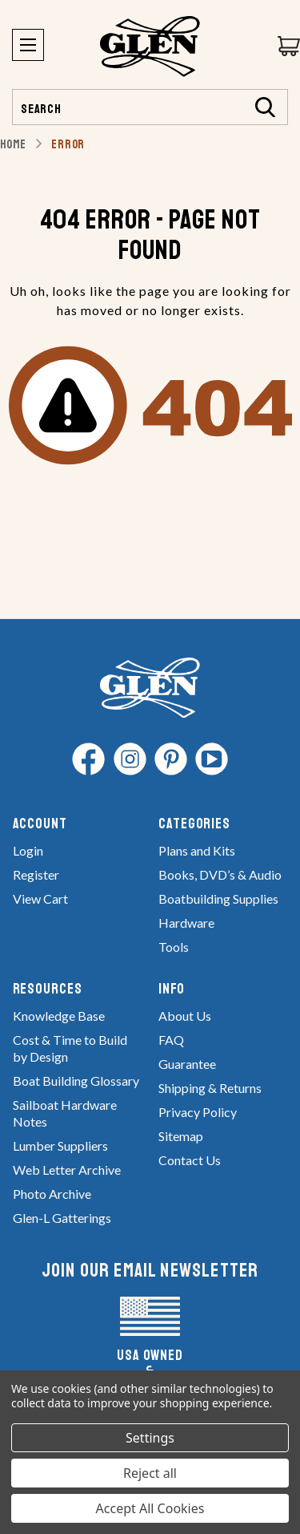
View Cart (40, 898)
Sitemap (180, 1135)
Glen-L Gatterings (62, 1217)
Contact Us (189, 1160)
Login (28, 850)
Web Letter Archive (67, 1169)
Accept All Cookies (150, 1508)
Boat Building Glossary (76, 1080)
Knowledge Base (59, 1015)
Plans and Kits (196, 850)
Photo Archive (52, 1193)
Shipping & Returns (210, 1087)
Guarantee (187, 1063)
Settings (150, 1438)
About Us (184, 1015)
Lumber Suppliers (60, 1145)
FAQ (171, 1039)
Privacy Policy (197, 1111)
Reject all (150, 1473)
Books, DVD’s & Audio (220, 874)
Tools (173, 946)
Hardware (186, 922)
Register (36, 874)
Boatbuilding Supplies (218, 898)
